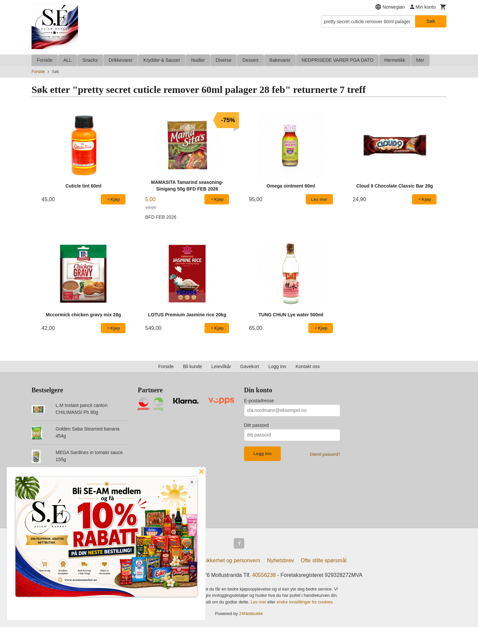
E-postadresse (259, 400)
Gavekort (249, 366)
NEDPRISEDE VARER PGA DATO (337, 60)
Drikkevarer (121, 60)
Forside (44, 60)
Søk (431, 21)
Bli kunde (192, 366)
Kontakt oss (307, 366)
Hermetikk (394, 60)
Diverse (223, 60)
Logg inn (277, 366)
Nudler (198, 60)
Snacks (90, 60)
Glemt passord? (325, 454)
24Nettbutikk (251, 613)
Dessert (250, 60)
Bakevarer (280, 60)
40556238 (264, 575)
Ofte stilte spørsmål (324, 560)
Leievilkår (221, 366)
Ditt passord (256, 425)
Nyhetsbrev (280, 560)
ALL (67, 60)
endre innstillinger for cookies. (305, 601)
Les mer (259, 601)
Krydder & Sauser (161, 60)
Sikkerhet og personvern (231, 560)
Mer (420, 60)
